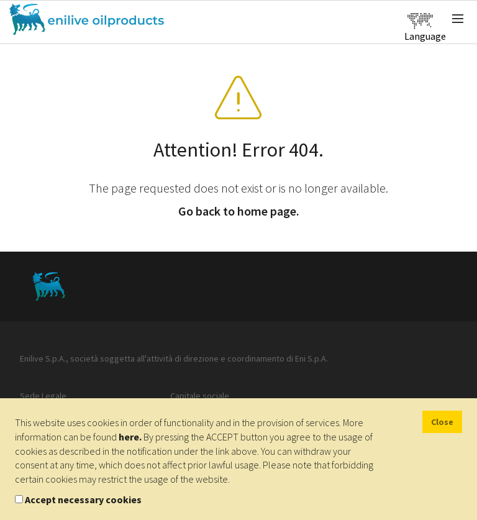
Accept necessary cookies (83, 499)
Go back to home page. (238, 211)
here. (130, 437)
